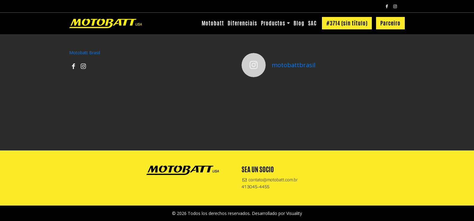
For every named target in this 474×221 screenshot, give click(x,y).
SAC (312, 23)
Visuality (294, 213)
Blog (299, 23)
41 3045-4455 (255, 187)
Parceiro (390, 23)
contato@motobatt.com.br (270, 180)
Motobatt (213, 23)
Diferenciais (242, 23)
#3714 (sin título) (347, 23)
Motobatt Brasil (84, 52)
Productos (273, 23)
